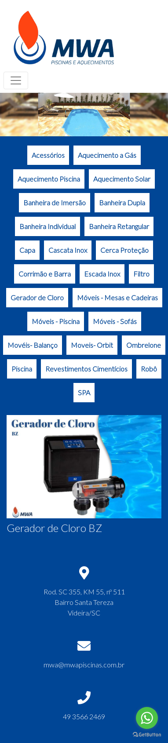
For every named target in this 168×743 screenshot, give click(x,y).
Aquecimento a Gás (107, 155)
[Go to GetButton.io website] (147, 734)
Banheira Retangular (119, 226)
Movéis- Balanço (32, 345)
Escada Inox (102, 274)
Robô (149, 368)
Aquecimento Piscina (49, 179)
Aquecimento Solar (121, 179)
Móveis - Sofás (115, 321)
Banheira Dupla (122, 202)
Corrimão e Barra (44, 274)
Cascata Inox (67, 250)
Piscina (21, 368)
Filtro (141, 274)
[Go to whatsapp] (147, 718)
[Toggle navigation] (16, 80)
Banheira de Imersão (54, 202)
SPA (84, 392)
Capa (27, 250)
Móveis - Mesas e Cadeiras (117, 297)
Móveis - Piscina (56, 321)
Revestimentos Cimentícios (86, 368)
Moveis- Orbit (92, 345)
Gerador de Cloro (37, 297)
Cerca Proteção (124, 250)
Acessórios (48, 155)
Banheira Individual (47, 226)
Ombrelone (143, 345)
